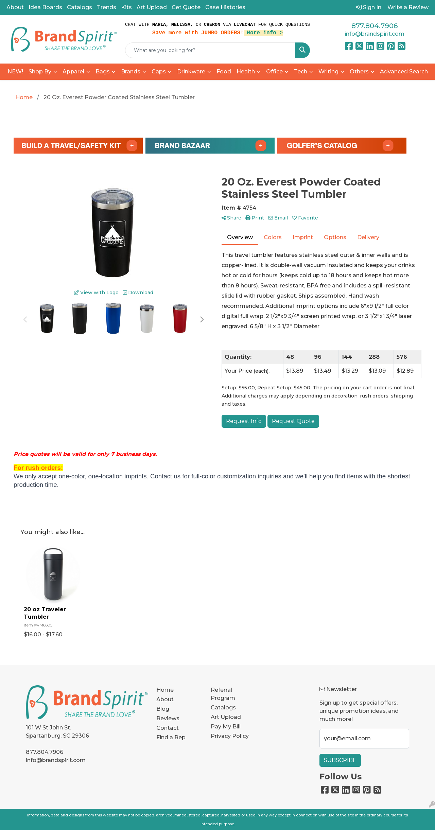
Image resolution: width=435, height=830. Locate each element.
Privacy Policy (230, 736)
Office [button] (274, 71)
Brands (130, 71)
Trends (106, 7)
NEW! (15, 71)
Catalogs (79, 7)
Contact (167, 728)
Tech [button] (300, 71)
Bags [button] (102, 71)
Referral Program (223, 694)
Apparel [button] (73, 71)
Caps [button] (159, 71)
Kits (126, 7)
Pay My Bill (226, 726)
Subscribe (340, 760)
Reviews (167, 718)
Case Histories (225, 7)
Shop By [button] (40, 71)
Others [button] (359, 71)
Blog (162, 709)
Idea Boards (45, 7)
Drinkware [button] (191, 71)
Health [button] (246, 71)
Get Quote (186, 7)
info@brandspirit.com (374, 34)
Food (223, 71)
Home (165, 690)
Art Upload (152, 7)
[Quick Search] (210, 50)
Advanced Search (404, 71)
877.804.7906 (374, 26)
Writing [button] (328, 71)
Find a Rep (171, 737)
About (15, 7)
